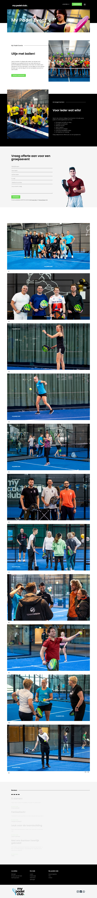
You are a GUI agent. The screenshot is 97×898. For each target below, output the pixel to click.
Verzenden (16, 196)
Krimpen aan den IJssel (16, 875)
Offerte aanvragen (18, 75)
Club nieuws (32, 877)
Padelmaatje (33, 875)
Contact (50, 877)
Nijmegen (13, 874)
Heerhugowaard (15, 877)
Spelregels (32, 879)
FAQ (49, 875)
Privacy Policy (34, 199)
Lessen (31, 874)
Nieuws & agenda (52, 874)
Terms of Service (42, 199)
